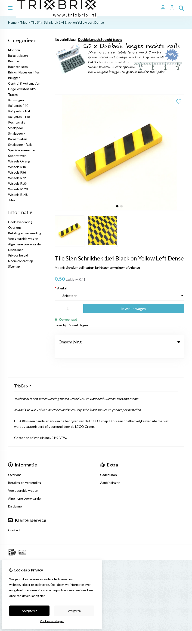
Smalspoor (15, 128)
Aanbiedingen (110, 473)
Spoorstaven (17, 156)
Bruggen (14, 78)
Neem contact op (20, 261)
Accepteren (29, 611)
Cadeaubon (108, 465)
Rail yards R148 (19, 117)
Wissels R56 (17, 172)
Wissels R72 (17, 178)
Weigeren (74, 611)
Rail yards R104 (19, 111)
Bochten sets (18, 67)
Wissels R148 (18, 195)
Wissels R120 (18, 189)
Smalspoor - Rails (20, 144)
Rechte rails (16, 122)
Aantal (61, 288)
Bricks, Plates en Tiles (24, 72)
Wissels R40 (17, 167)
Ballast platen (18, 55)
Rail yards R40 (18, 106)
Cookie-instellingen (52, 621)
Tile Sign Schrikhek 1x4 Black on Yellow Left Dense (67, 22)
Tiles (23, 22)
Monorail (14, 50)
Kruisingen (16, 100)
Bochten (14, 61)
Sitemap (14, 266)
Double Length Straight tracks (100, 39)
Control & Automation (24, 83)
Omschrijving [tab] (119, 341)
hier (42, 596)
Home (12, 22)
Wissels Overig (19, 161)
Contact (14, 521)
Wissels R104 (18, 183)
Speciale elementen (22, 150)
